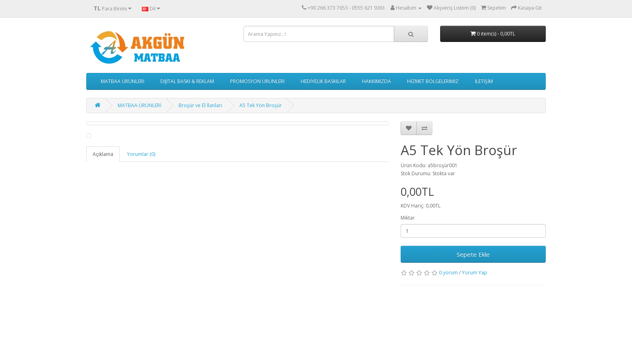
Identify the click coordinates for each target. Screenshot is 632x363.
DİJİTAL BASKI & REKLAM (187, 81)
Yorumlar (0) (141, 154)
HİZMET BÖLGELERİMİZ (433, 81)
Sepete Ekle (473, 254)
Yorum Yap (474, 272)
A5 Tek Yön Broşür (260, 105)
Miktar (408, 217)
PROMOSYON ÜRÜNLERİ (257, 81)
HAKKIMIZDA (376, 81)
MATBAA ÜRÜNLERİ (122, 81)
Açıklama (103, 154)
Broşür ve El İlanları (200, 105)
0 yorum (448, 272)
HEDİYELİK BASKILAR (323, 81)
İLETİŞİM (484, 81)
